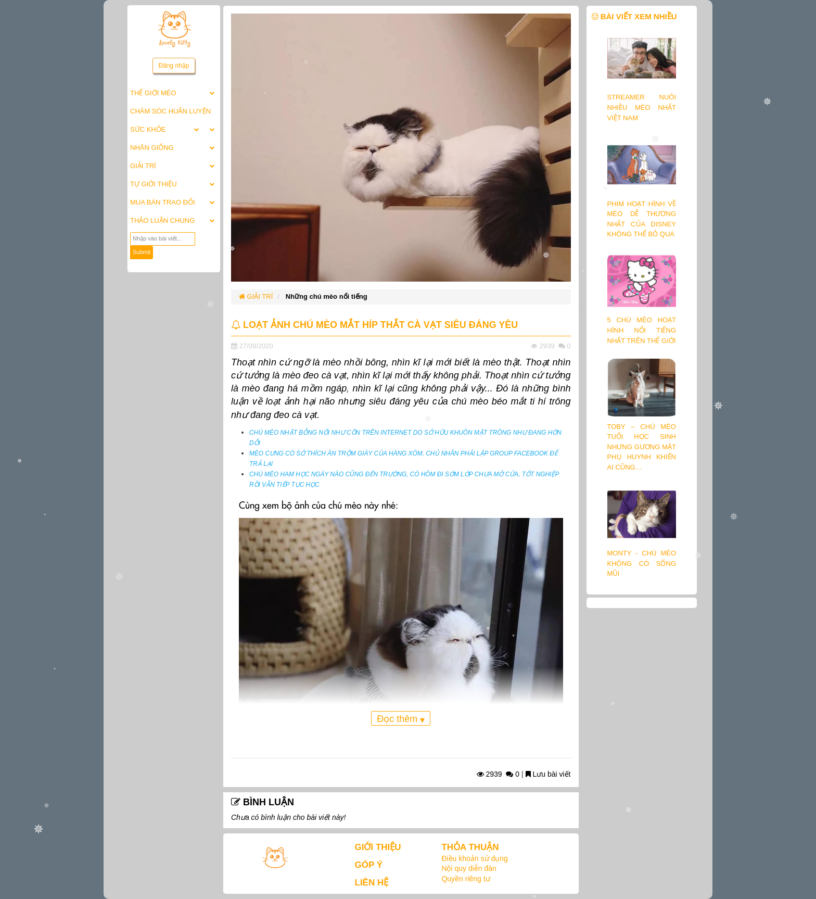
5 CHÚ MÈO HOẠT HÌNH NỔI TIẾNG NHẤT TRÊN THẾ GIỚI (642, 330)
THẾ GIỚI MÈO (153, 93)
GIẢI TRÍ (143, 166)
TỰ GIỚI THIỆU (153, 184)
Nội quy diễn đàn (468, 868)
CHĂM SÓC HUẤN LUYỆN (170, 111)
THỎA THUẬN (470, 847)
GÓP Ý (369, 865)
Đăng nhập (173, 65)
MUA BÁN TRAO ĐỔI (162, 202)
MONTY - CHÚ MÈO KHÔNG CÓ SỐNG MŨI (642, 563)
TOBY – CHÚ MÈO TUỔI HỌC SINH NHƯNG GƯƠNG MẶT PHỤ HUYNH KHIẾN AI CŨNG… (642, 447)
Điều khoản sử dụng (474, 858)
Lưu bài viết (548, 774)
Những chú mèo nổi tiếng (326, 296)
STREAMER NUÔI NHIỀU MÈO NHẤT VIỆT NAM (642, 107)
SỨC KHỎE (147, 129)
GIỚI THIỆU (378, 847)
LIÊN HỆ (372, 883)
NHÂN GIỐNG (152, 147)
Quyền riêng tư (465, 879)
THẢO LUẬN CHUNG (162, 220)
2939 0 (498, 774)
